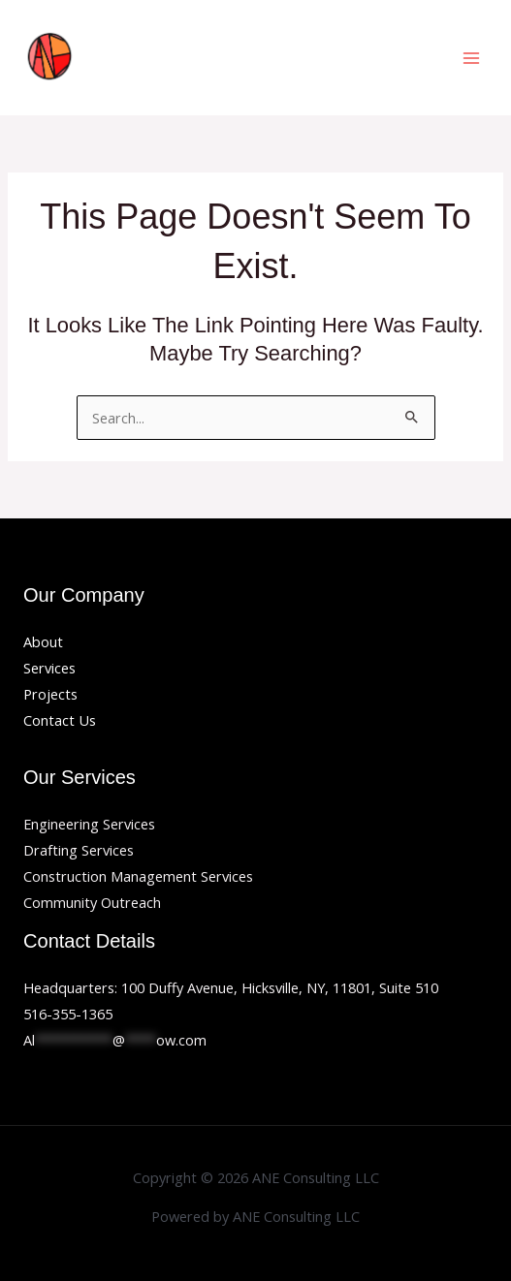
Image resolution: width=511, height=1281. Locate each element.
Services (49, 667)
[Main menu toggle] (471, 58)
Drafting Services (78, 849)
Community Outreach (92, 902)
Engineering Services (89, 823)
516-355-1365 (67, 1013)
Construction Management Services (138, 876)
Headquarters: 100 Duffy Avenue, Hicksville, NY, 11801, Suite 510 (230, 987)
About (43, 641)
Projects (50, 693)
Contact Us (59, 720)
